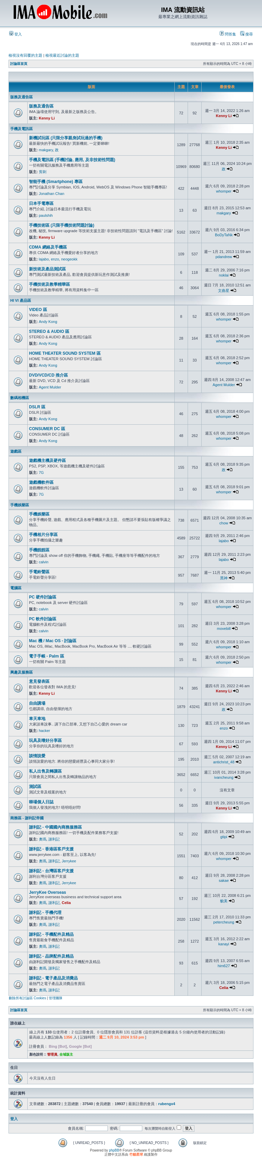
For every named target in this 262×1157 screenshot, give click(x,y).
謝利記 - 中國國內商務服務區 (55, 827)
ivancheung (223, 777)
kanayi (223, 944)
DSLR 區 (37, 407)
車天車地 (37, 718)
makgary (46, 150)
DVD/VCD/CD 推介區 (48, 375)
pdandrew (224, 257)
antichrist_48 (223, 762)
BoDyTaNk (224, 235)
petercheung (223, 922)
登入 (15, 34)
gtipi (223, 837)
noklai (224, 275)
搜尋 (246, 34)
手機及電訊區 (21, 129)
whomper (223, 191)
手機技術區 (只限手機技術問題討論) (61, 225)
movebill (224, 628)
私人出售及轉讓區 (45, 771)
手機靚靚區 (39, 550)
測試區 (35, 786)
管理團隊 (55, 998)
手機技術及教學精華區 (49, 284)
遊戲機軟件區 (41, 482)
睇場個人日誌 (41, 802)
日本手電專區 (41, 203)
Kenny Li (47, 118)
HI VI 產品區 (20, 300)
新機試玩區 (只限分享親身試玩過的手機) (65, 138)
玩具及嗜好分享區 (45, 740)
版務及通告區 (21, 97)
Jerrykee (69, 861)
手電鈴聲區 (39, 571)
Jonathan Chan (51, 194)
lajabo (44, 259)
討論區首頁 (18, 64)
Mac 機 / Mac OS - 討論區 (52, 640)
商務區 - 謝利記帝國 (27, 818)
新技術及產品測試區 (47, 269)
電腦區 (15, 588)
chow (223, 523)
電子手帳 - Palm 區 (46, 656)
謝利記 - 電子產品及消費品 (53, 978)
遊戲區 (15, 451)
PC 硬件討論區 (42, 597)
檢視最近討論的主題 (62, 55)
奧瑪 (42, 839)
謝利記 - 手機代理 (45, 912)
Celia (66, 903)
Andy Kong (48, 322)
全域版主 (66, 1054)
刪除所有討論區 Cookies (27, 998)
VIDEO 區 (38, 309)
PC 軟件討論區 (42, 619)
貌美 (224, 901)
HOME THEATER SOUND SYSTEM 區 (65, 353)
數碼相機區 (19, 398)
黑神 (224, 578)
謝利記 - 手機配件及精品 (51, 934)
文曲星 (223, 290)
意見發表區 (39, 681)
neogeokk (69, 259)
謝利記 (54, 839)
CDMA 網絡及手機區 (48, 247)
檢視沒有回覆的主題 (25, 55)
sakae (224, 880)
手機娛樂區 (19, 505)
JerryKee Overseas (47, 892)
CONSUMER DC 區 (47, 428)
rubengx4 (166, 1104)
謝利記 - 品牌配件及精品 (51, 956)
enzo (55, 259)
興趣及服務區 (21, 672)
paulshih (46, 215)
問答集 (228, 34)
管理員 (52, 1054)
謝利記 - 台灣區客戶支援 (51, 871)
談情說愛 (37, 755)
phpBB (114, 1150)
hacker (44, 731)
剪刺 (42, 172)
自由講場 (37, 703)
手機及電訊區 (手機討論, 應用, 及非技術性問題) (72, 159)
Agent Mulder (50, 387)
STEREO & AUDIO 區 (49, 331)
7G (41, 472)
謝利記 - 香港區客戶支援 (51, 849)
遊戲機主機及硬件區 (47, 460)
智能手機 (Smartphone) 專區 (56, 181)
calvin (43, 562)
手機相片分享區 (43, 534)
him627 (224, 966)
